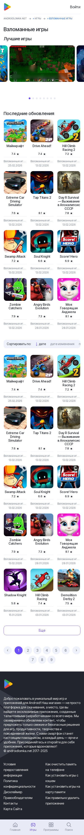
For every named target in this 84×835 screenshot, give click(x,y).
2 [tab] (33, 98)
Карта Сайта (13, 809)
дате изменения (62, 344)
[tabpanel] (42, 63)
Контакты (11, 803)
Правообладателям (18, 798)
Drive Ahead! (41, 146)
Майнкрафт (15, 146)
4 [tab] (40, 98)
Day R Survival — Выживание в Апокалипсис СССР (69, 203)
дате (42, 344)
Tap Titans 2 (42, 197)
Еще (42, 630)
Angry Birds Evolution (42, 306)
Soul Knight (42, 256)
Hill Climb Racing (42, 597)
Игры (38, 18)
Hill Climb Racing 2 (68, 148)
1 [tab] (29, 98)
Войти (75, 7)
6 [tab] (47, 98)
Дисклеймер (13, 792)
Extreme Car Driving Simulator (15, 201)
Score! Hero (69, 256)
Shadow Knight (15, 595)
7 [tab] (51, 98)
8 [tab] (55, 98)
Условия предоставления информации (16, 769)
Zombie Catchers (15, 306)
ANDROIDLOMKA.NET (15, 18)
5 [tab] (44, 98)
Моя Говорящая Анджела (69, 308)
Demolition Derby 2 (69, 597)
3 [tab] (37, 98)
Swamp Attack (15, 256)
